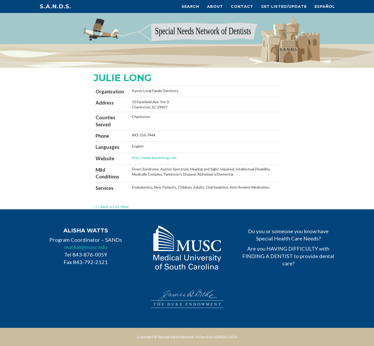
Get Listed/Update (284, 6)
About (215, 6)
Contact (242, 6)
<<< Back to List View (111, 206)
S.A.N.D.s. (55, 6)
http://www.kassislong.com (154, 157)
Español (325, 6)
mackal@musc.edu (85, 247)
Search (190, 6)
